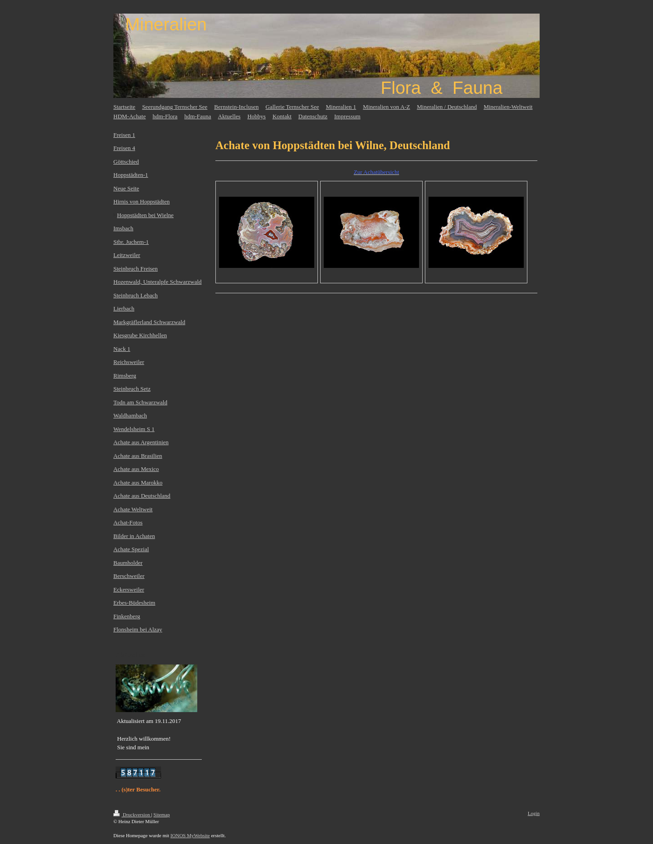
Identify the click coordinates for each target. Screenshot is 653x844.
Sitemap (161, 814)
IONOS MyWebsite (190, 835)
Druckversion (132, 814)
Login (534, 813)
